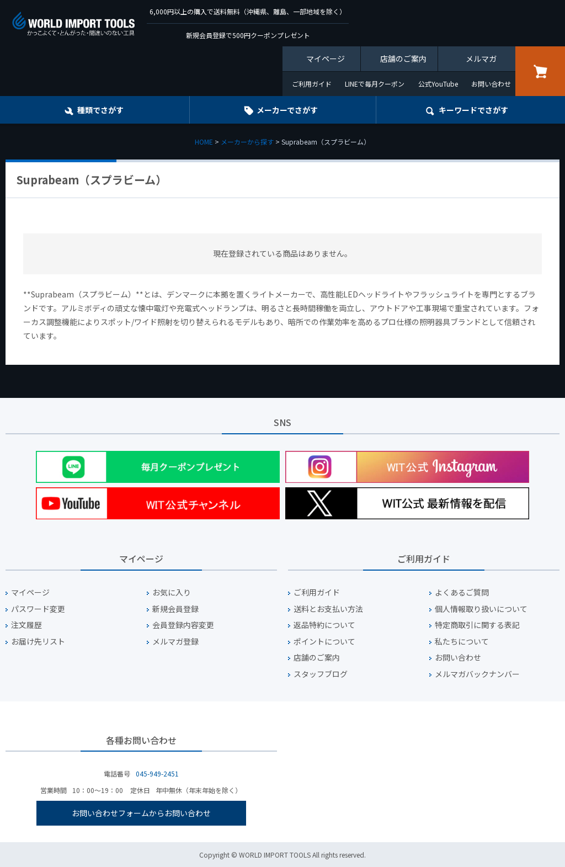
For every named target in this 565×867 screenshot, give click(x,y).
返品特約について (324, 625)
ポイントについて (324, 641)
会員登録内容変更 (183, 625)
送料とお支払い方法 (328, 609)
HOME (204, 141)
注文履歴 (26, 625)
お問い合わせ (491, 83)
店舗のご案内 (403, 58)
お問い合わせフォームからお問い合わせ (141, 812)
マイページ (325, 58)
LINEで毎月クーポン (374, 83)
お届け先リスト (38, 641)
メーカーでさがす (287, 109)
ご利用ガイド (312, 83)
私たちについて (462, 641)
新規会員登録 (175, 609)
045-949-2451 (157, 773)
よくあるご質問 (462, 592)
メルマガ (481, 58)
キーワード (473, 109)
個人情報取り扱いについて (481, 609)
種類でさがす (100, 109)
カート (540, 71)
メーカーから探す (247, 141)
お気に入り (171, 592)
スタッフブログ (321, 674)
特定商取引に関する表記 (477, 625)
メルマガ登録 (175, 641)
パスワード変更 (38, 609)
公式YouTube (438, 83)
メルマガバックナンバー (477, 674)
